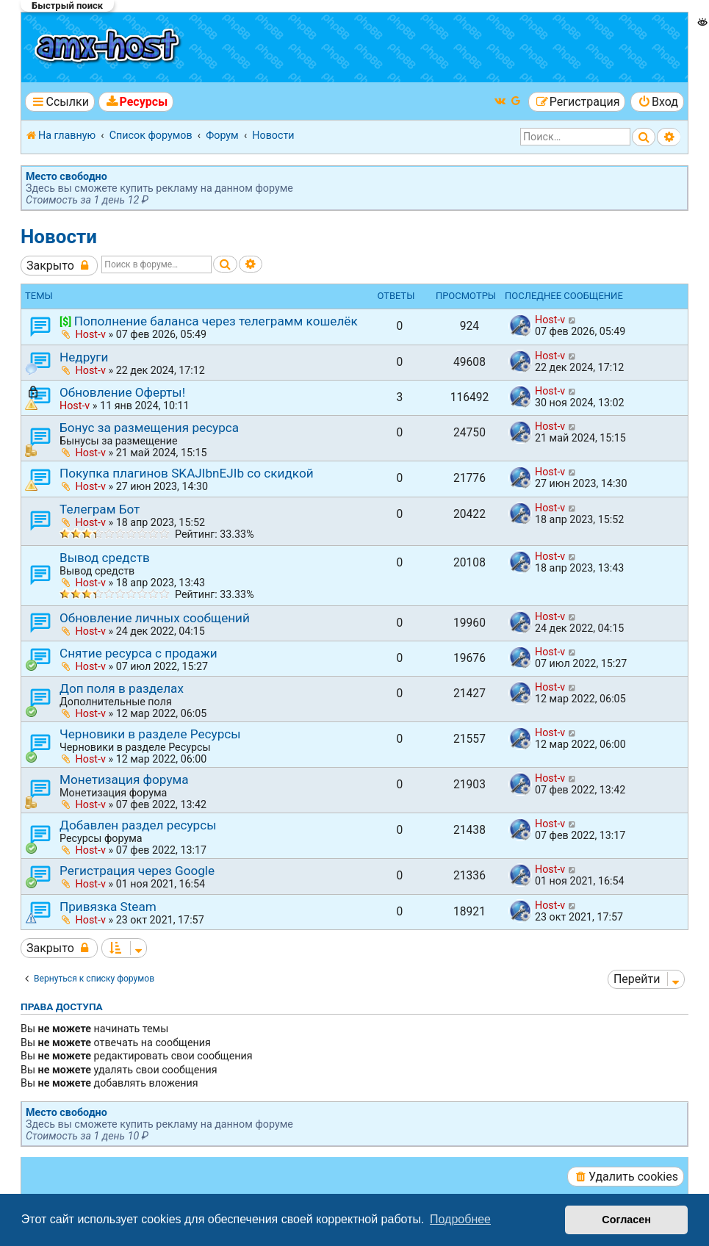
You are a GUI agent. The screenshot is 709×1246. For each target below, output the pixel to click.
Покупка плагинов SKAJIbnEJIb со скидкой (187, 473)
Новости (59, 237)
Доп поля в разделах (122, 688)
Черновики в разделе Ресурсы (150, 734)
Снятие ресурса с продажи (138, 653)
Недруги (84, 357)
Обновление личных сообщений (155, 618)
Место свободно (66, 176)
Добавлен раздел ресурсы (138, 825)
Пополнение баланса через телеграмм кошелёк (216, 321)
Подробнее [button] (460, 1219)
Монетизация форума (124, 779)
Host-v (91, 334)
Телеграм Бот (100, 509)
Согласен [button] (626, 1219)
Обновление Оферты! (122, 392)
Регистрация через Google (137, 870)
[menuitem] (135, 102)
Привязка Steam (108, 906)
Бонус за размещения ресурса (149, 427)
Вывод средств (105, 557)
